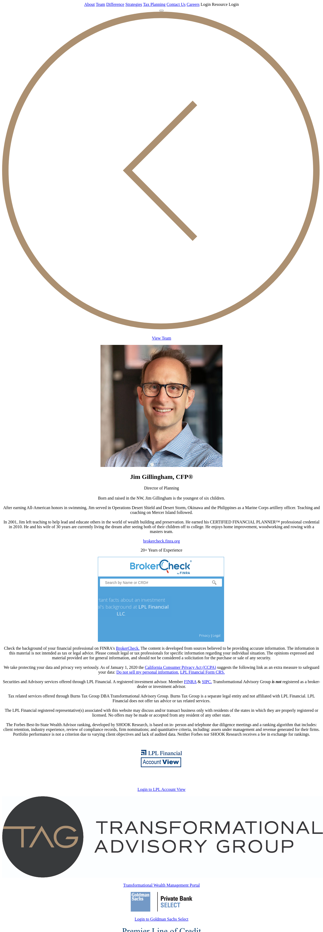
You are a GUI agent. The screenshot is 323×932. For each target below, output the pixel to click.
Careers (193, 4)
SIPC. (207, 681)
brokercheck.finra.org (161, 541)
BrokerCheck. (127, 648)
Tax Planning (154, 4)
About (89, 4)
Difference (115, 4)
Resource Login (225, 4)
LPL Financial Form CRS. (202, 672)
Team (100, 4)
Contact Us (176, 4)
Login (206, 4)
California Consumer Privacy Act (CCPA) (180, 667)
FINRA (190, 681)
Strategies (133, 4)
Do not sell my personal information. (147, 672)
